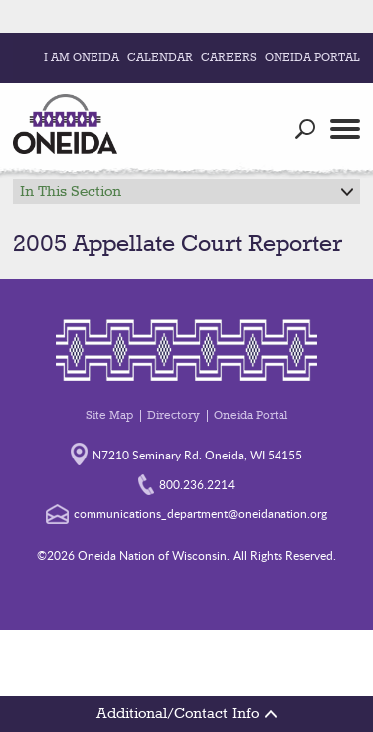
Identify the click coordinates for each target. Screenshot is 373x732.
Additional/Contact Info (186, 714)
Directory (173, 416)
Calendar (160, 58)
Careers (229, 58)
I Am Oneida (81, 58)
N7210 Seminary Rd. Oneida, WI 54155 (186, 453)
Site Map (109, 416)
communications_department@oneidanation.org (186, 513)
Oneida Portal (312, 58)
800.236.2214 (186, 483)
